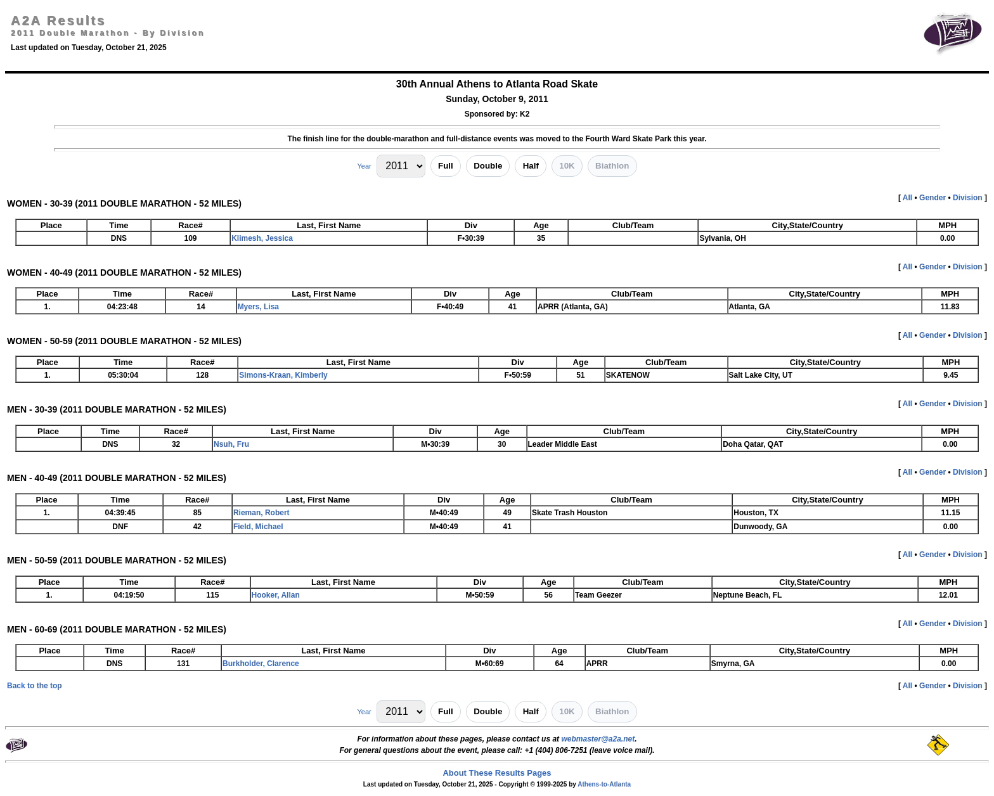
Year (364, 166)
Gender (932, 197)
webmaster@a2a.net (598, 739)
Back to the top (34, 685)
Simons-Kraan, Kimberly (283, 375)
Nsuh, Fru (231, 444)
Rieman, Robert (261, 512)
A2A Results (58, 20)
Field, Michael (258, 526)
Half (531, 165)
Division (968, 197)
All (907, 197)
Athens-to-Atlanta (604, 784)
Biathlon (612, 165)
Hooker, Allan (276, 595)
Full (445, 165)
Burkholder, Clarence (261, 663)
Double (488, 165)
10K (566, 165)
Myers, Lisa (258, 306)
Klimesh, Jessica (262, 238)
